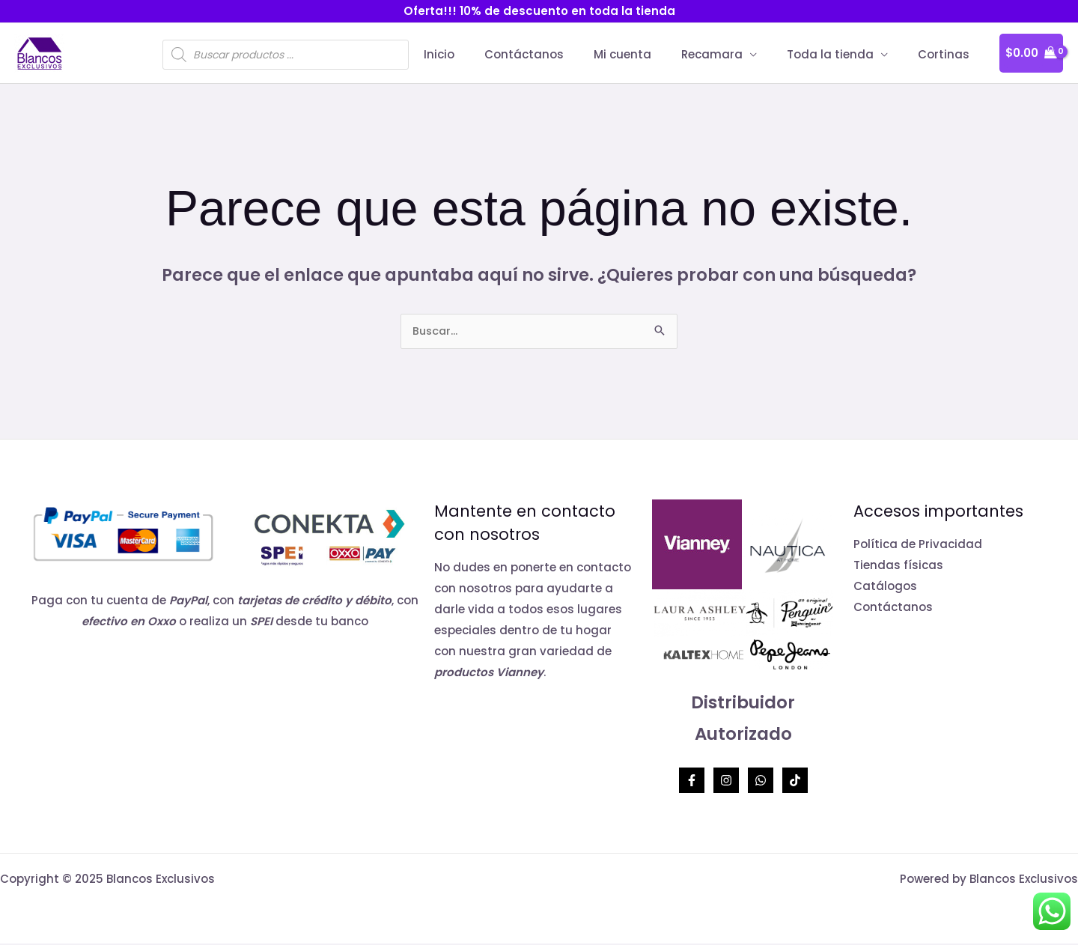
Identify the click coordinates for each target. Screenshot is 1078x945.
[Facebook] (691, 781)
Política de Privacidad (917, 545)
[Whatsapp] (760, 781)
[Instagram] (726, 781)
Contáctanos (557, 54)
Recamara (730, 54)
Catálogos (885, 587)
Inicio (480, 54)
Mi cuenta (648, 54)
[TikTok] (795, 781)
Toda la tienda (841, 54)
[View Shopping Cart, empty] (1031, 53)
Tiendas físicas (898, 566)
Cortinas (947, 54)
